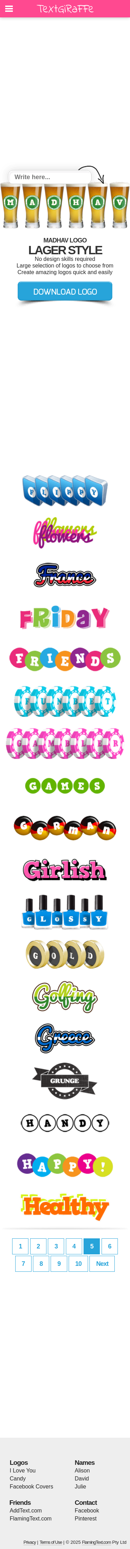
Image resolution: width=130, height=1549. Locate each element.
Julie (80, 1487)
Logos (19, 1462)
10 (78, 1263)
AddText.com (26, 1511)
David (82, 1479)
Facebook (87, 1511)
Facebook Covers (31, 1487)
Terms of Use (51, 1542)
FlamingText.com (31, 1519)
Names (85, 1462)
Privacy (30, 1542)
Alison (82, 1471)
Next (102, 1263)
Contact (86, 1502)
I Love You (23, 1471)
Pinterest (86, 1519)
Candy (18, 1479)
